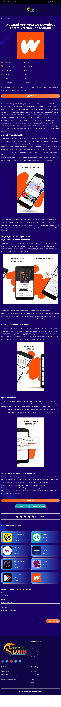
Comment (5, 613)
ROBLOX (33, 686)
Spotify (33, 697)
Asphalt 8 (34, 679)
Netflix (33, 690)
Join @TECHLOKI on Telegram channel (30, 511)
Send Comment (51, 628)
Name (3, 599)
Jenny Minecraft (36, 683)
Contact (33, 657)
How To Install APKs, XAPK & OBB (11, 686)
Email (3, 605)
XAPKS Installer (6, 679)
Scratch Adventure (20, 567)
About (33, 653)
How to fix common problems (10, 690)
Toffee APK (18, 554)
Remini (33, 693)
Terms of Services (36, 660)
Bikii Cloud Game (20, 540)
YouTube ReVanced (21, 581)
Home (3, 20)
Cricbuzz (46, 540)
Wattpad (46, 581)
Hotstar (46, 554)
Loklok (45, 567)
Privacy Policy (35, 663)
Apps (7, 20)
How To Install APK (7, 683)
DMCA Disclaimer (36, 667)
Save (30, 98)
